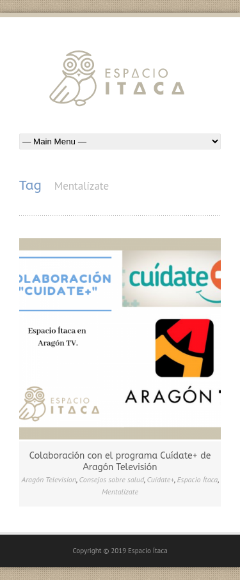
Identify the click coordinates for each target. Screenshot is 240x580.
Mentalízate (120, 491)
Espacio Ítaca (197, 479)
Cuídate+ (160, 479)
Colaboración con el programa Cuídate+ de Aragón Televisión (120, 461)
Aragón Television (49, 479)
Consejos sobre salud (111, 479)
